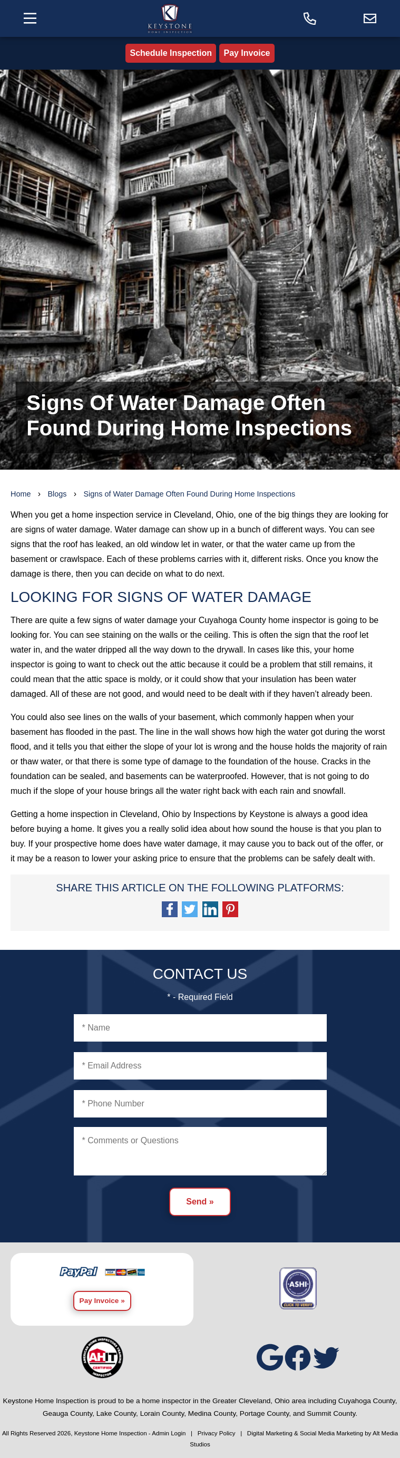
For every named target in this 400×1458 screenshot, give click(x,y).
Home (21, 494)
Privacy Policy (217, 1433)
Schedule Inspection (171, 52)
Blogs (56, 494)
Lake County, (117, 1413)
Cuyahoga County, (367, 1401)
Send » (199, 1201)
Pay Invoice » (102, 1301)
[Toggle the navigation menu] (30, 18)
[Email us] (370, 18)
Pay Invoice (246, 52)
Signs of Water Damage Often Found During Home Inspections (189, 494)
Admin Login (169, 1433)
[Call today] (310, 18)
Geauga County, (68, 1413)
